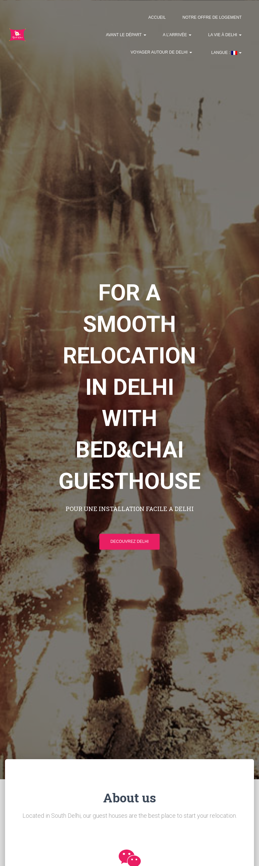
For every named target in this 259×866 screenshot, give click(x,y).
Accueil (157, 17)
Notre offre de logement (212, 17)
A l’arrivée (177, 34)
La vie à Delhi (225, 34)
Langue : (226, 52)
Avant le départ (126, 34)
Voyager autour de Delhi (161, 52)
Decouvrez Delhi (129, 541)
